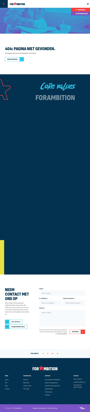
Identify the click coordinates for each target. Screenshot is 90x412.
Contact (7, 389)
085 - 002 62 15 (12, 322)
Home (6, 379)
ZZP (6, 382)
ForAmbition (18, 408)
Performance (48, 392)
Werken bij (26, 382)
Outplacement (49, 389)
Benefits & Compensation (52, 385)
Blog (6, 385)
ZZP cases (26, 389)
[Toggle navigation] (88, 4)
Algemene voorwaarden (39, 408)
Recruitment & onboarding (52, 379)
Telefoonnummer (69, 298)
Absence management (51, 382)
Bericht (42, 308)
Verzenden (78, 332)
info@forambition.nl (15, 327)
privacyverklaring (62, 333)
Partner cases (27, 385)
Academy (47, 395)
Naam (41, 289)
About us (25, 379)
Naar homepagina (12, 59)
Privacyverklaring (52, 408)
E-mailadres (43, 298)
